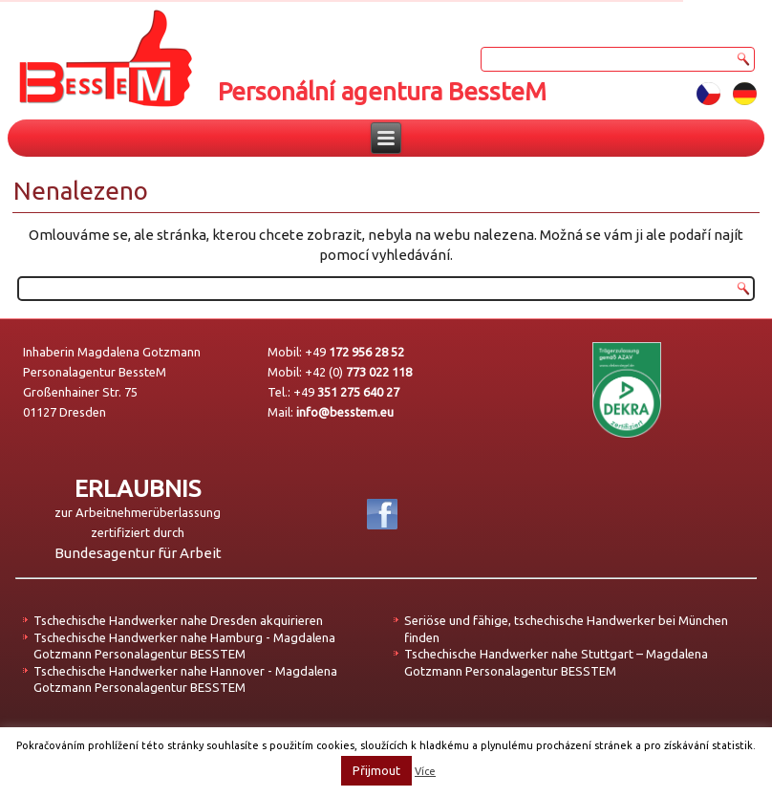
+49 (354, 351)
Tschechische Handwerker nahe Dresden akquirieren (178, 620)
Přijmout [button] (376, 770)
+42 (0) (358, 371)
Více (425, 771)
